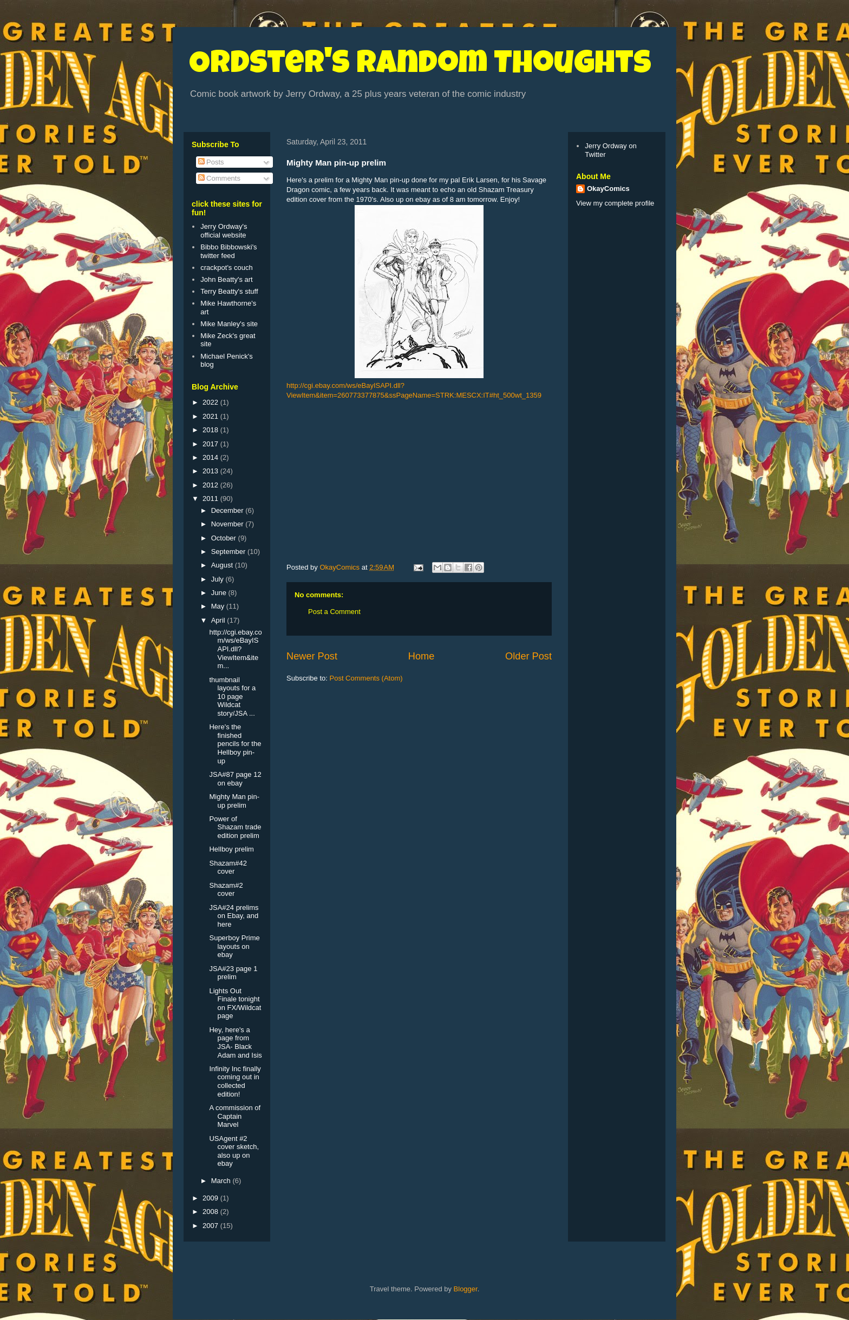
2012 (211, 485)
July (218, 579)
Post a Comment (334, 612)
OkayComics (608, 188)
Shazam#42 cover (227, 867)
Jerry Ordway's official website (223, 230)
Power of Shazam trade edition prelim (235, 827)
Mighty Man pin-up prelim (234, 801)
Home (421, 656)
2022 (211, 402)
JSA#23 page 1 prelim (233, 973)
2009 (211, 1198)
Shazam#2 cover (226, 889)
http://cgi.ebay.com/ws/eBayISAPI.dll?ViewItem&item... (235, 649)
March (222, 1181)
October (224, 538)
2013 (211, 471)
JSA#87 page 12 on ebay (235, 778)
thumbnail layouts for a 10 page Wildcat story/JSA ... (232, 696)
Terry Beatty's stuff (229, 291)
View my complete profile (615, 203)
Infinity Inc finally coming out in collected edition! (234, 1081)
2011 (211, 498)
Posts (211, 162)
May (218, 606)
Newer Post (311, 656)
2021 (211, 416)
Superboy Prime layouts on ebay (234, 946)
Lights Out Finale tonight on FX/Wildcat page (235, 1003)
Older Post (528, 656)
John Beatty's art (226, 279)
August (223, 565)
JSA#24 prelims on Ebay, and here (233, 915)
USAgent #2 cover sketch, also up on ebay (234, 1151)
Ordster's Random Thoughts (420, 66)
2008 (211, 1211)
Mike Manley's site (229, 324)
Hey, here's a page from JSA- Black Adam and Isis (235, 1042)
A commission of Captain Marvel (234, 1116)
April (219, 620)
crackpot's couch (226, 267)
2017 (211, 444)
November (228, 524)
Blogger (466, 1289)
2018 (211, 430)
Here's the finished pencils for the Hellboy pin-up (235, 743)
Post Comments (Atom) (366, 678)
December (228, 510)
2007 (211, 1226)
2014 (211, 457)
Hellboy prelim (231, 849)
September (229, 551)
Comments (219, 178)
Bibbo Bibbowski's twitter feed (228, 251)
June (219, 593)
